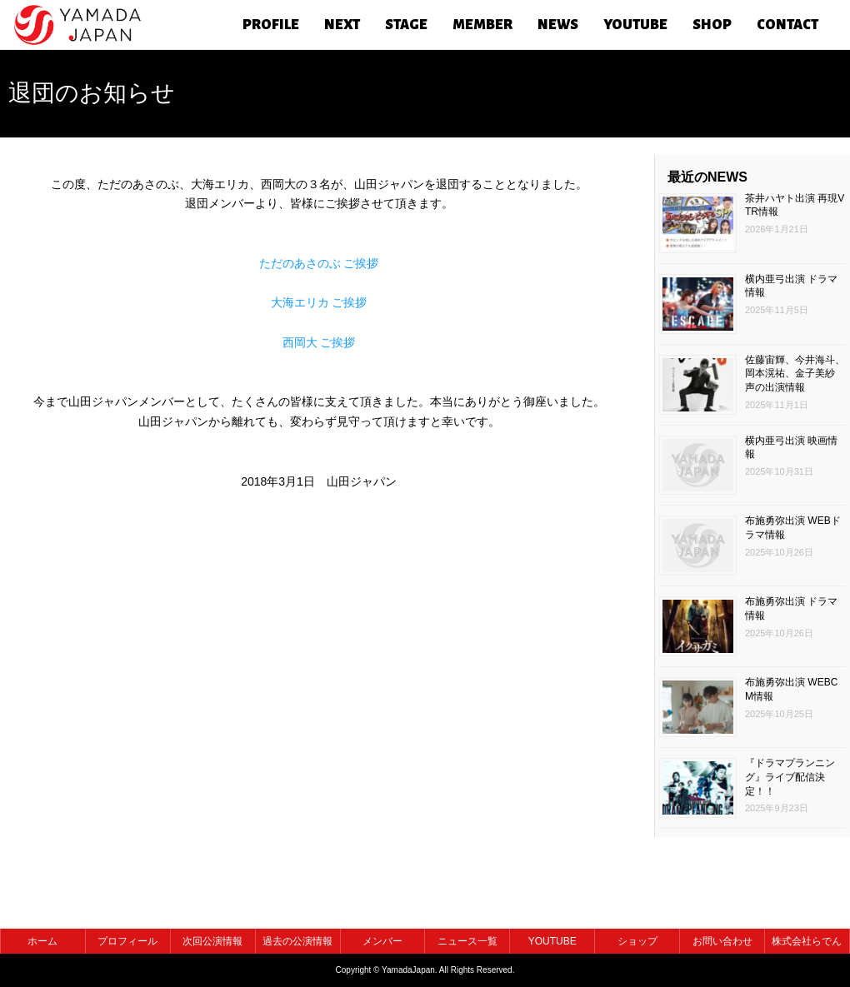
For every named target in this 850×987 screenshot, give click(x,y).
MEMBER (482, 24)
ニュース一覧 (468, 941)
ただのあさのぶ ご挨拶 (319, 263)
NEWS (558, 24)
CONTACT (787, 24)
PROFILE (270, 24)
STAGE (406, 24)
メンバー (382, 941)
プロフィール (128, 941)
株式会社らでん (807, 941)
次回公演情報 (212, 941)
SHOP (712, 24)
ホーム (43, 941)
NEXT (342, 24)
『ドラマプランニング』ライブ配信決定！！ (790, 777)
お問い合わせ (722, 941)
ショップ (638, 941)
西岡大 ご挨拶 (319, 342)
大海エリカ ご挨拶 (319, 302)
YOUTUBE (635, 24)
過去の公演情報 (297, 941)
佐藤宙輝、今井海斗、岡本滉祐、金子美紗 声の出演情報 (795, 374)
